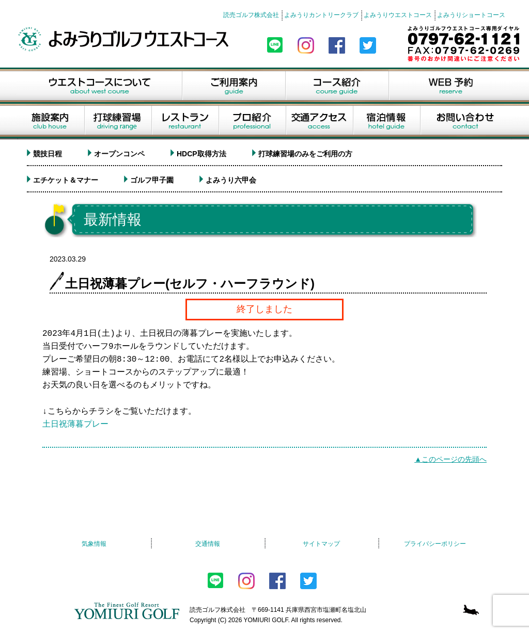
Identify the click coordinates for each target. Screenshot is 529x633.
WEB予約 (450, 86)
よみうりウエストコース (398, 15)
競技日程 (47, 154)
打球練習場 (117, 122)
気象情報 (94, 543)
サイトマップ (321, 543)
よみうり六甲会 (231, 180)
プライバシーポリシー (435, 543)
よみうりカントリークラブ (321, 15)
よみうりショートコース (471, 15)
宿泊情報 (386, 122)
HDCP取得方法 (201, 154)
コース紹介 (336, 86)
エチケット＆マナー (65, 180)
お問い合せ (466, 122)
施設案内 (50, 122)
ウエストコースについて (99, 86)
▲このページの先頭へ (450, 459)
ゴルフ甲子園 (152, 180)
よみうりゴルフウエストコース (125, 39)
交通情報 (207, 543)
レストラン (185, 122)
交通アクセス (319, 122)
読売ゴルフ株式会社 (251, 15)
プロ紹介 (252, 122)
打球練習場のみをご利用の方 (305, 154)
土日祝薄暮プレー (75, 424)
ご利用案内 (233, 86)
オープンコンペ (119, 154)
